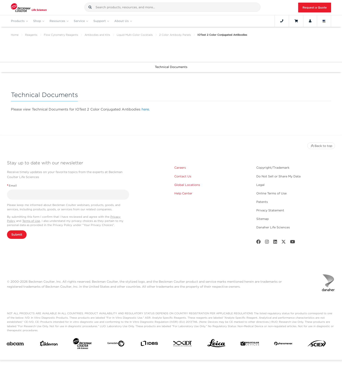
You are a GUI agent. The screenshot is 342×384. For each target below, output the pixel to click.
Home (15, 34)
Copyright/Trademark (272, 167)
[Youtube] (292, 243)
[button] (90, 7)
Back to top (321, 146)
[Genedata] (115, 344)
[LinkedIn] (275, 243)
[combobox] (172, 7)
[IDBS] (149, 344)
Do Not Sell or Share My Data (278, 176)
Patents (262, 202)
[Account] (310, 21)
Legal (260, 185)
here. (146, 109)
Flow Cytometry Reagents (61, 34)
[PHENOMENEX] (283, 344)
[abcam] (15, 344)
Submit (16, 234)
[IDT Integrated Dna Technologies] (182, 344)
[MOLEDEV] (249, 344)
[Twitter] (283, 243)
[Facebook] (258, 243)
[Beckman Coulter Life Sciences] (82, 344)
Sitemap (262, 219)
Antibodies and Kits (97, 34)
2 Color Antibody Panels (175, 34)
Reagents (31, 34)
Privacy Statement (270, 210)
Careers (180, 167)
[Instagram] (267, 243)
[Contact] (282, 21)
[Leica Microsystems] (216, 344)
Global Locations (187, 185)
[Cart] (296, 21)
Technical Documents (171, 67)
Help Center (183, 193)
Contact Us (182, 176)
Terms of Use (31, 221)
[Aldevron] (48, 344)
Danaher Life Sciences (273, 227)
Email (12, 186)
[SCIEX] (316, 344)
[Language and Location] (324, 21)
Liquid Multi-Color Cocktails (135, 34)
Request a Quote (315, 7)
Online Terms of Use (271, 193)
